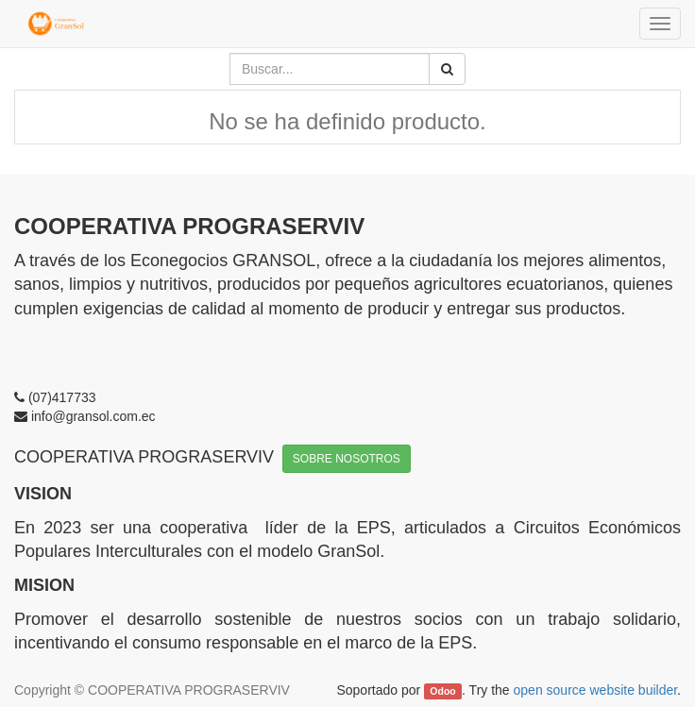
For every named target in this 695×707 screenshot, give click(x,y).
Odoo (442, 691)
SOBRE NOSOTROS (346, 458)
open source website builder (596, 690)
